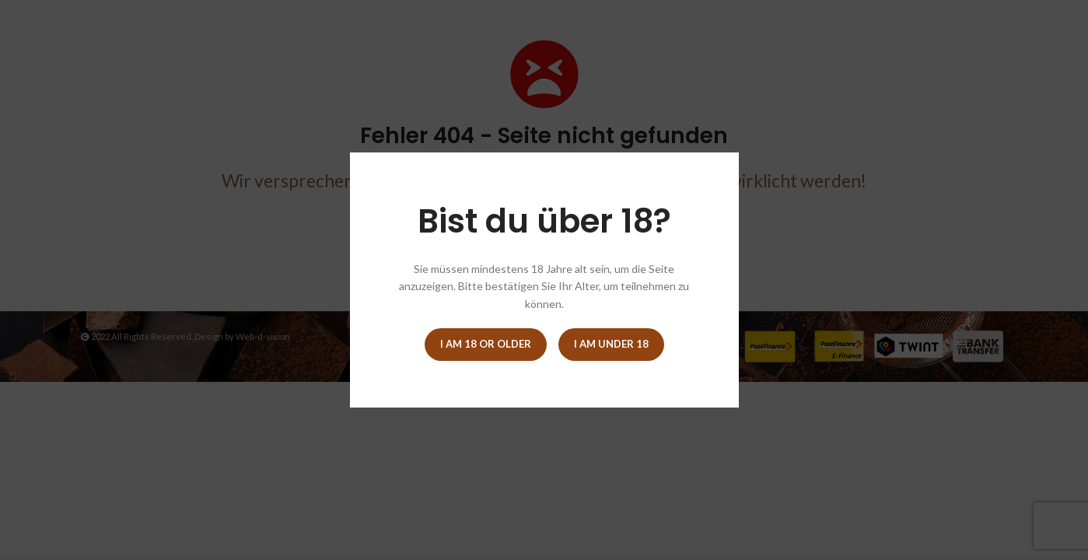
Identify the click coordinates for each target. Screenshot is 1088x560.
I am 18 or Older (485, 344)
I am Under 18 (611, 344)
